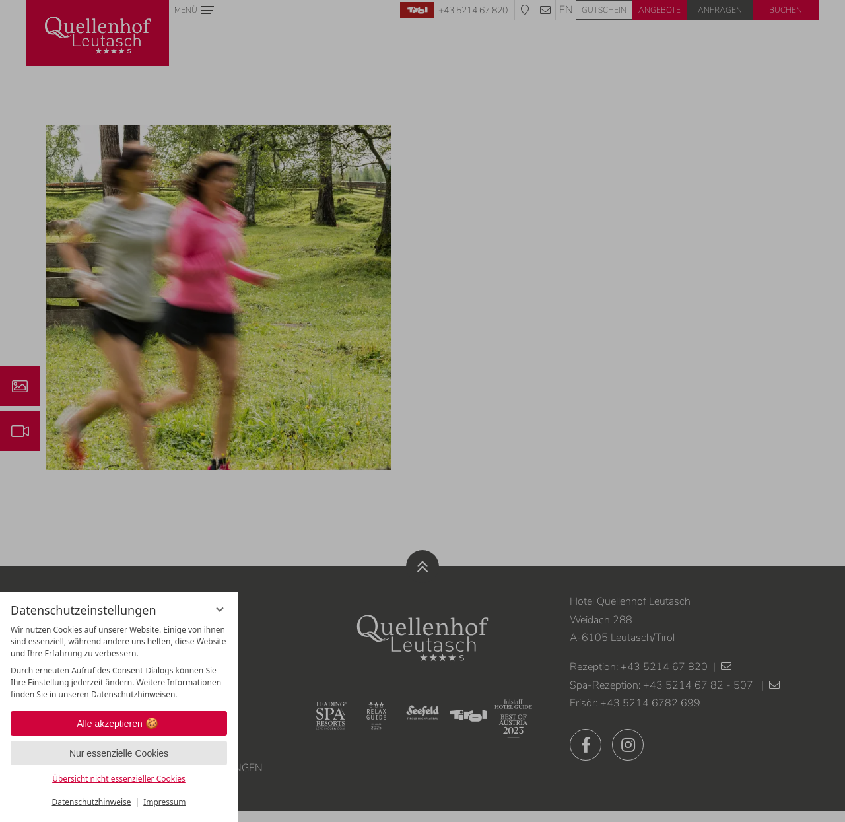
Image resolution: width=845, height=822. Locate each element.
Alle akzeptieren (119, 723)
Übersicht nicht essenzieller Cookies (119, 778)
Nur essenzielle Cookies (118, 753)
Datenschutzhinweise (91, 801)
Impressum (164, 801)
